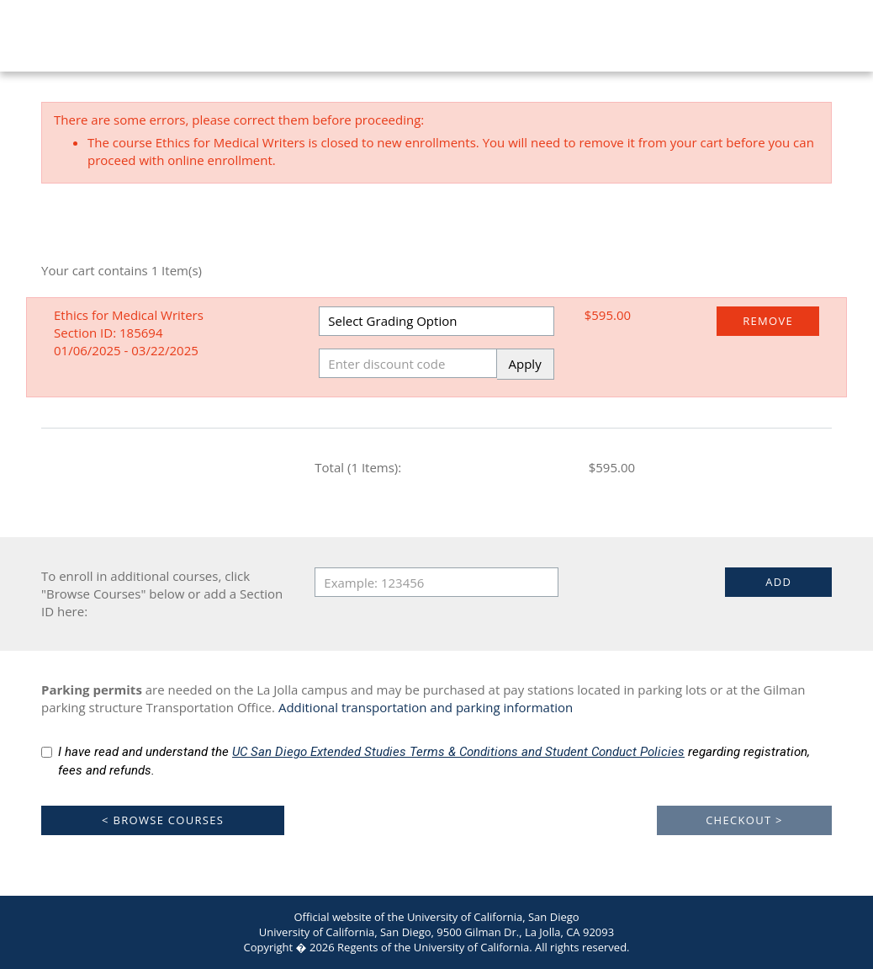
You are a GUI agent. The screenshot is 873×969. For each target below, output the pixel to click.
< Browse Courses (163, 820)
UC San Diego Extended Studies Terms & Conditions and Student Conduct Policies (458, 751)
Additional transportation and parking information (425, 707)
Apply (525, 363)
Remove (768, 320)
